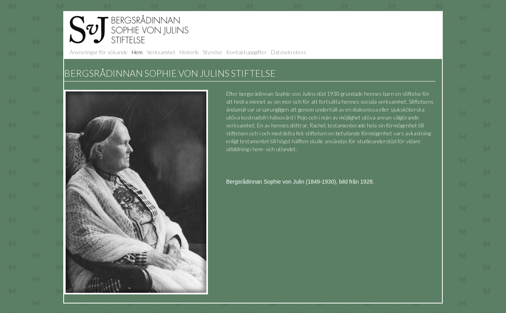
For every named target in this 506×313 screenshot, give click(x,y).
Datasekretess (288, 52)
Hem (137, 52)
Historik (189, 52)
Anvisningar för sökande (99, 52)
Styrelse (212, 52)
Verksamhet (161, 52)
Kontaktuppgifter (246, 52)
